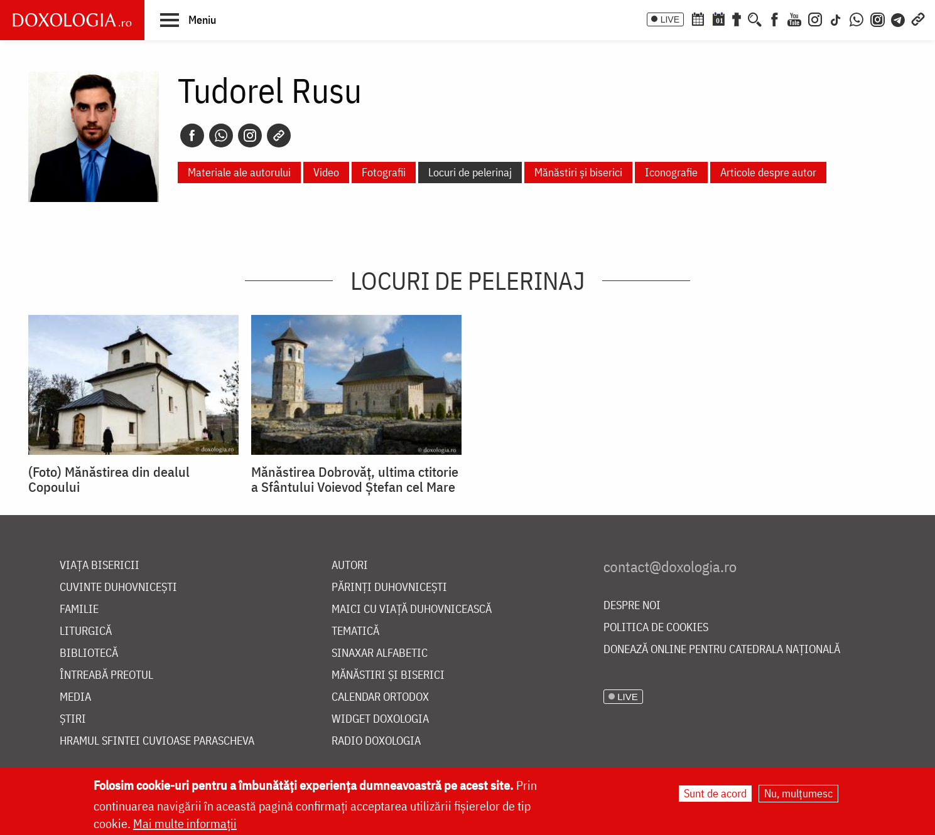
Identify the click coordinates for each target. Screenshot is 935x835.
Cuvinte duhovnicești (118, 587)
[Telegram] (898, 18)
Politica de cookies (655, 627)
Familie (79, 609)
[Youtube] (794, 18)
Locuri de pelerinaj (470, 172)
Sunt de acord (715, 794)
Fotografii (384, 172)
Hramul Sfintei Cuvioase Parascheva (157, 741)
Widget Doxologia (380, 719)
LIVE (670, 19)
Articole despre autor (768, 172)
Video (326, 172)
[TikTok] (836, 18)
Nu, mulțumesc (798, 794)
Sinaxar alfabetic (380, 653)
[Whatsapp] (221, 135)
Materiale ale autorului (239, 172)
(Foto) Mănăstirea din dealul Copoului (109, 479)
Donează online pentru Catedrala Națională (721, 649)
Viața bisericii (99, 565)
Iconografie (671, 172)
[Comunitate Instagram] (877, 18)
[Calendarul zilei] (718, 18)
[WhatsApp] (856, 18)
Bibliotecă (89, 653)
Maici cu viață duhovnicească (412, 609)
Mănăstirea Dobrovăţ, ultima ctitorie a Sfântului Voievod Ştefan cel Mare (354, 479)
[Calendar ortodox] (697, 18)
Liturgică (86, 631)
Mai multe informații (185, 824)
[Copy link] (279, 135)
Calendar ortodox (380, 697)
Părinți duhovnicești (389, 587)
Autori (350, 565)
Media (75, 697)
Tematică (355, 631)
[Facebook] (774, 18)
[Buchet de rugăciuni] (736, 18)
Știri (73, 719)
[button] (188, 19)
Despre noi (632, 605)
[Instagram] (815, 18)
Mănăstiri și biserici (578, 172)
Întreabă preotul (106, 675)
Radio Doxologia (376, 741)
